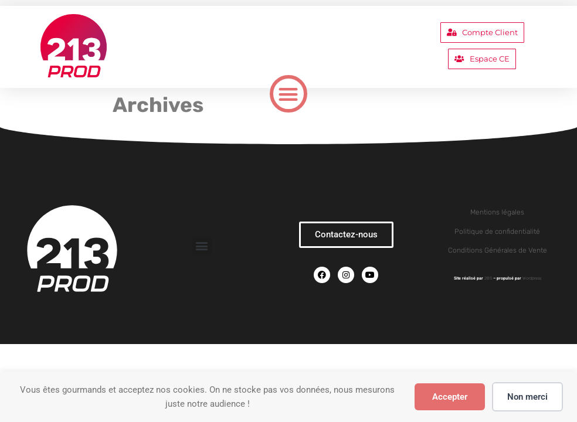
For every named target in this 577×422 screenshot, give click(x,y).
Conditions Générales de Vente (497, 250)
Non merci (527, 397)
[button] (289, 94)
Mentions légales (497, 212)
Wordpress (531, 278)
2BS (488, 278)
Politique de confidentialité (497, 231)
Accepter (449, 397)
